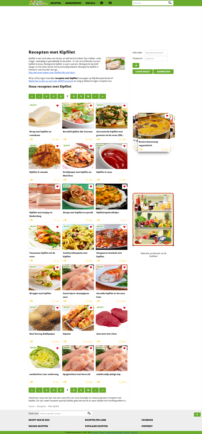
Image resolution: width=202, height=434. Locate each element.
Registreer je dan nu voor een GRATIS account (51, 81)
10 (88, 96)
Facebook (147, 420)
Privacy (101, 432)
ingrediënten (73, 3)
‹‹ (32, 96)
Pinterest (147, 426)
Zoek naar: (34, 413)
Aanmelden (163, 71)
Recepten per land (95, 420)
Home (32, 406)
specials (90, 3)
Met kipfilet (53, 406)
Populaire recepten (96, 426)
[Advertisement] (101, 27)
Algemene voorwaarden (114, 432)
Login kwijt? (142, 71)
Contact (95, 432)
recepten (55, 3)
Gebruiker (137, 52)
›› (102, 96)
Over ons (134, 432)
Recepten (41, 406)
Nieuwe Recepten (38, 426)
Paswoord (137, 58)
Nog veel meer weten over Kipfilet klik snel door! (52, 72)
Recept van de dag (39, 420)
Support (127, 432)
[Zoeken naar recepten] (153, 3)
